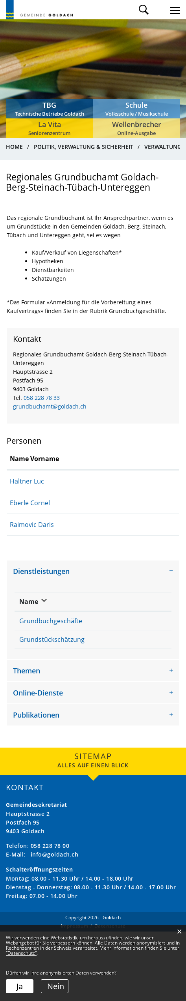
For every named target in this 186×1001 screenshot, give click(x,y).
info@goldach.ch (55, 924)
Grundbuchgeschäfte (50, 621)
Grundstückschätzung (52, 674)
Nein (55, 986)
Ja (20, 986)
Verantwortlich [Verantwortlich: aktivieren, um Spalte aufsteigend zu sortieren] (125, 601)
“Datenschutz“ (21, 953)
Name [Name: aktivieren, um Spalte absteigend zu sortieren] (28, 601)
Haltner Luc (27, 481)
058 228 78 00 (50, 915)
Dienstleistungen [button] (41, 571)
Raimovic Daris (32, 524)
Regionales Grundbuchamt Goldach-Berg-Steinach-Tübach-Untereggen (126, 638)
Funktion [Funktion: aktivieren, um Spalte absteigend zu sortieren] (97, 458)
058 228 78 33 (42, 397)
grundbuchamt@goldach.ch (50, 406)
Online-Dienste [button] (38, 762)
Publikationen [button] (36, 784)
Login (159, 10)
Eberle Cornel (30, 503)
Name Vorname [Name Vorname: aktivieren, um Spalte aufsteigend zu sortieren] (34, 458)
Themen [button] (26, 740)
